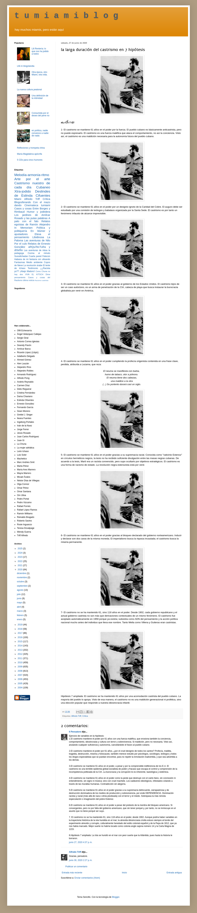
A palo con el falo (32, 220)
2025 (20, 548)
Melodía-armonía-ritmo (31, 175)
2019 (20, 624)
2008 (20, 671)
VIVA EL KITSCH (34, 274)
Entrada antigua (174, 872)
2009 (20, 666)
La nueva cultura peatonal (29, 89)
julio (19, 594)
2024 (20, 553)
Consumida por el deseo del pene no (40, 114)
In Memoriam (23, 227)
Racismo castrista (41, 280)
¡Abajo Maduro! (27, 271)
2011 (20, 658)
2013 (20, 650)
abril (19, 607)
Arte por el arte (32, 179)
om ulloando (44, 259)
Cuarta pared (35, 256)
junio (19, 598)
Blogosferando (22, 202)
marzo (20, 611)
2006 (20, 679)
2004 (20, 687)
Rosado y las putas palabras (30, 218)
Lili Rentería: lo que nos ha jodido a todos (40, 51)
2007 (20, 675)
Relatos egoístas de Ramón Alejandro (32, 223)
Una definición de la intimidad (40, 96)
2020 (20, 569)
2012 (20, 654)
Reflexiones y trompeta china (31, 148)
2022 (20, 561)
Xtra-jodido (22, 191)
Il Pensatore (75, 732)
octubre (21, 581)
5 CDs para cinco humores (29, 160)
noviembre (22, 577)
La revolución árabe (32, 265)
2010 (20, 662)
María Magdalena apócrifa (29, 154)
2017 (20, 633)
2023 (20, 557)
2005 (20, 683)
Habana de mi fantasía (25, 259)
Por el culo (20, 243)
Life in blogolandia (25, 66)
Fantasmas (19, 262)
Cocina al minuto (39, 253)
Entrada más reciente (72, 872)
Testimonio (33, 268)
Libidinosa (38, 237)
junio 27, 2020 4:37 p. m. (80, 842)
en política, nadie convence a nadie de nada (40, 133)
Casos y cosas (23, 208)
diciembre (22, 573)
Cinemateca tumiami (37, 205)
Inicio (124, 872)
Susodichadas (21, 256)
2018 (20, 629)
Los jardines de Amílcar (32, 215)
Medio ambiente (34, 262)
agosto (20, 590)
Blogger (115, 897)
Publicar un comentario (76, 866)
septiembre (22, 586)
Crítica (85, 716)
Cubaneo (43, 187)
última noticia (28, 280)
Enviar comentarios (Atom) (87, 878)
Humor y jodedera (38, 211)
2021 (20, 565)
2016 (20, 637)
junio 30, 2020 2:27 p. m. (80, 860)
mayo (20, 602)
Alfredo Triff (76, 716)
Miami (17, 199)
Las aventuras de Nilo (37, 240)
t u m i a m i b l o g (66, 15)
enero (20, 619)
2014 (20, 645)
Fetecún (46, 256)
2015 (20, 641)
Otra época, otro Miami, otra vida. (39, 73)
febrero (20, 615)
